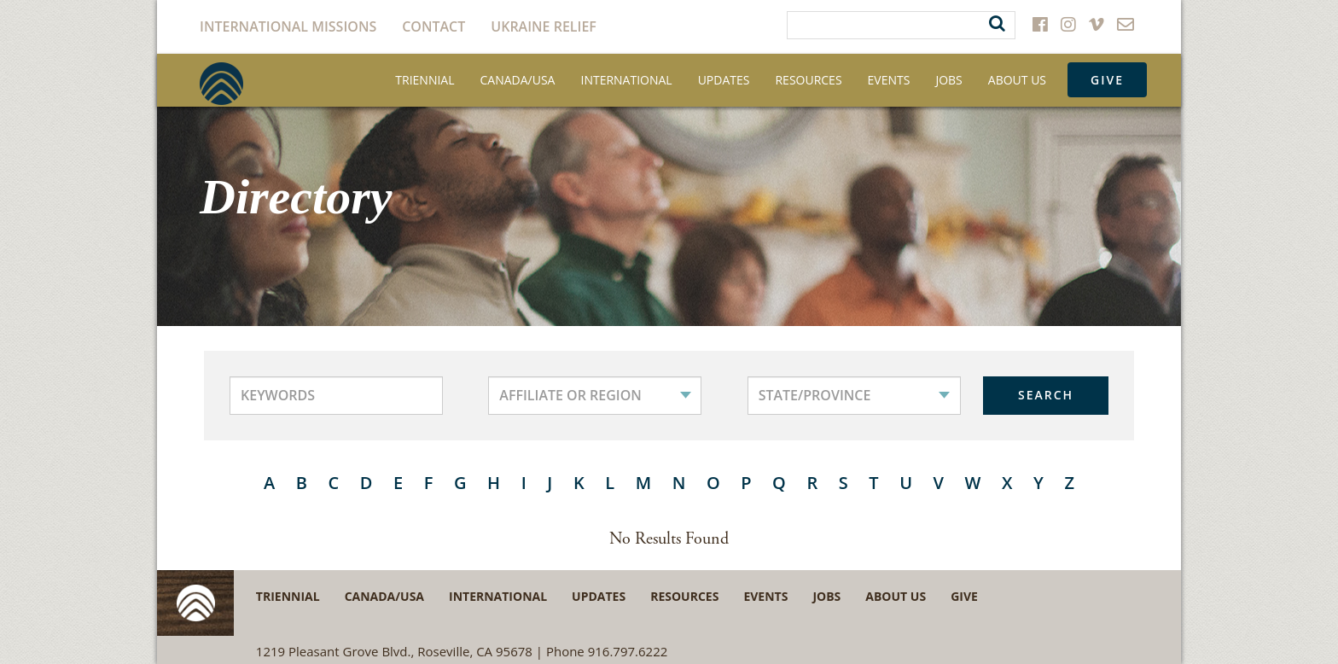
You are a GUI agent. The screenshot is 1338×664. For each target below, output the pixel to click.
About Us (1017, 80)
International (626, 80)
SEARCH (1045, 395)
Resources (808, 80)
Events (889, 80)
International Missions (288, 26)
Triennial (424, 80)
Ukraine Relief (543, 26)
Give (1107, 80)
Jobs (948, 80)
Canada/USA (518, 80)
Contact (433, 26)
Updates (724, 80)
